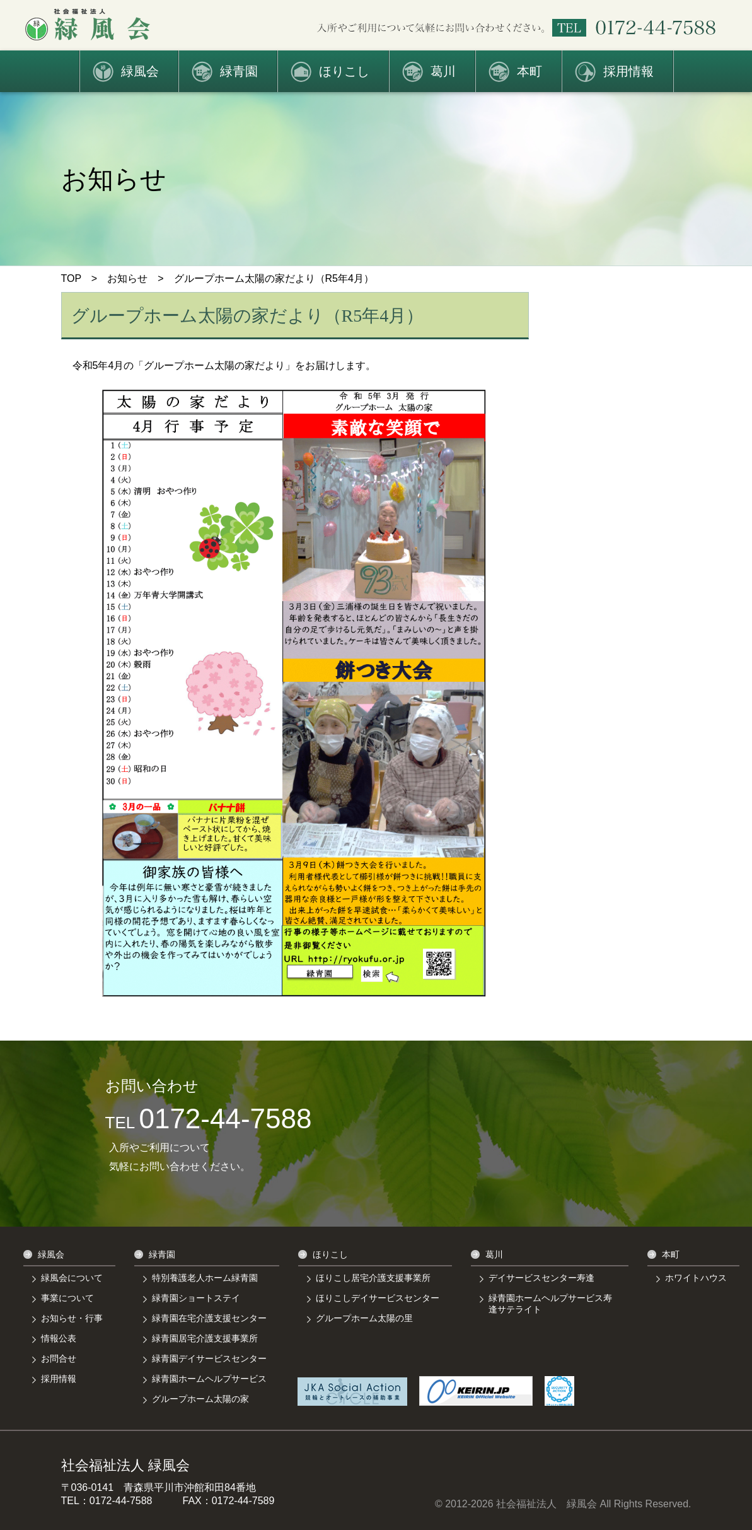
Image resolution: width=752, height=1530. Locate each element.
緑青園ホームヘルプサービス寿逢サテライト (550, 1303)
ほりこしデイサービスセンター (377, 1298)
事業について (67, 1298)
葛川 (443, 71)
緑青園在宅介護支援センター (209, 1318)
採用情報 (628, 71)
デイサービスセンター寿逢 (541, 1278)
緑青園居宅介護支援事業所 (205, 1338)
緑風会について (72, 1278)
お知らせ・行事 (72, 1318)
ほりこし (344, 71)
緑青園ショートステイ (196, 1298)
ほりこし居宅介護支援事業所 (373, 1278)
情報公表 (58, 1338)
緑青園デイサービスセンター (209, 1358)
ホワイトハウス (696, 1278)
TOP (71, 278)
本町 (529, 71)
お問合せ (58, 1358)
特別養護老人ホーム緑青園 (205, 1278)
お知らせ (127, 278)
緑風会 (140, 71)
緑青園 (239, 71)
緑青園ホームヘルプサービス (209, 1379)
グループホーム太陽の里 (364, 1318)
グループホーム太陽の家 (200, 1399)
